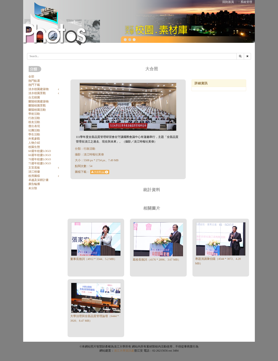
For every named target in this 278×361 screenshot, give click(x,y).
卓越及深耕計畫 (38, 179)
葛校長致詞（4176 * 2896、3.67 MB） (157, 259)
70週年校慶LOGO (39, 159)
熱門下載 (34, 84)
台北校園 (34, 97)
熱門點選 (34, 80)
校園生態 (34, 146)
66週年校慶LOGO (39, 155)
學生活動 (34, 134)
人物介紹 (34, 142)
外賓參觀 (34, 138)
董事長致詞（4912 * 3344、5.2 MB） (93, 259)
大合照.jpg (99, 172)
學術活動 (34, 113)
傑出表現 (34, 126)
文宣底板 (34, 167)
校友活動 (34, 122)
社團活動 (34, 130)
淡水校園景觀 (37, 93)
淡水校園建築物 (38, 89)
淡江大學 (119, 350)
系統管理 (246, 1)
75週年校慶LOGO (39, 163)
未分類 (32, 188)
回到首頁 (228, 1)
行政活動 (34, 118)
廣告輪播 (34, 184)
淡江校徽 (34, 171)
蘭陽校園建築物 (38, 101)
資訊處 (129, 350)
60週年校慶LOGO (39, 151)
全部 (31, 76)
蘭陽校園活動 (37, 109)
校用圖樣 (34, 175)
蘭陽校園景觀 (37, 105)
